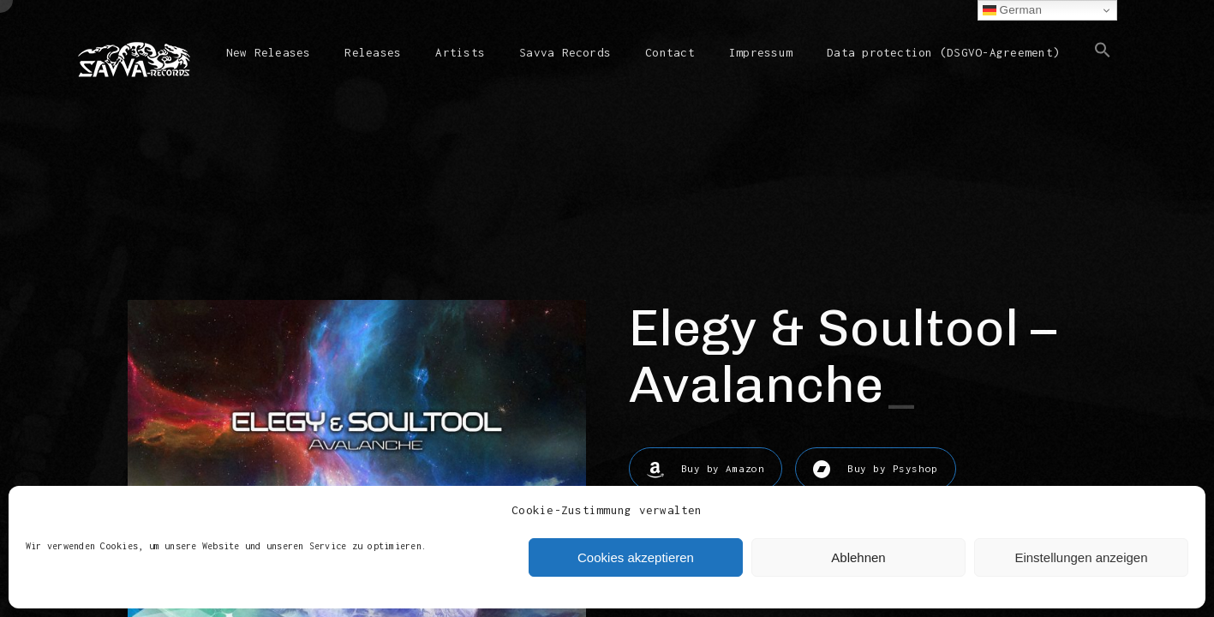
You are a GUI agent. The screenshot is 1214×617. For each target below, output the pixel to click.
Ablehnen (858, 557)
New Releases (268, 52)
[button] (1102, 64)
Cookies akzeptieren (635, 557)
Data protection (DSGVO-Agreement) (943, 52)
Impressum (760, 52)
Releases (372, 52)
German (1013, 10)
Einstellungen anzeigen (1080, 557)
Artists (460, 52)
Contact (670, 52)
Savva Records (565, 52)
